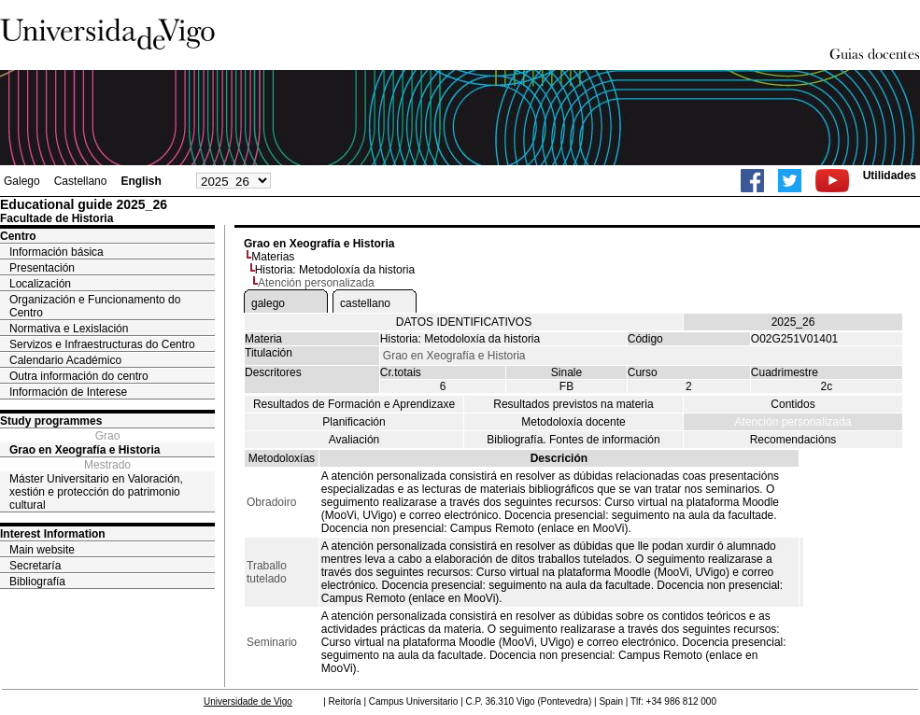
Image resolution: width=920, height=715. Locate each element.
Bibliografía (37, 581)
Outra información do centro (79, 376)
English (140, 181)
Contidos (792, 404)
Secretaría (35, 565)
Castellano (80, 181)
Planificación (353, 421)
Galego (22, 181)
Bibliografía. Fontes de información (573, 439)
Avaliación (354, 439)
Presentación (42, 267)
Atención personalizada (793, 421)
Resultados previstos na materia (573, 404)
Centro (18, 236)
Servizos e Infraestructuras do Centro (102, 344)
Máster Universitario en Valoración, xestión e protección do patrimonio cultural (96, 492)
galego (268, 303)
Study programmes (51, 421)
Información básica (56, 252)
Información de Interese (68, 392)
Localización (40, 283)
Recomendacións (793, 439)
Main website (42, 549)
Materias (272, 256)
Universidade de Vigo (248, 701)
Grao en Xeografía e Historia (84, 449)
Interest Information (53, 533)
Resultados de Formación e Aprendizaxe (354, 404)
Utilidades (889, 175)
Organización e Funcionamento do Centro (94, 306)
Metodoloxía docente (573, 421)
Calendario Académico (65, 360)
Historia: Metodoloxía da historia (335, 269)
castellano (365, 303)
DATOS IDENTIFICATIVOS (463, 322)
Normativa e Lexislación (68, 328)
